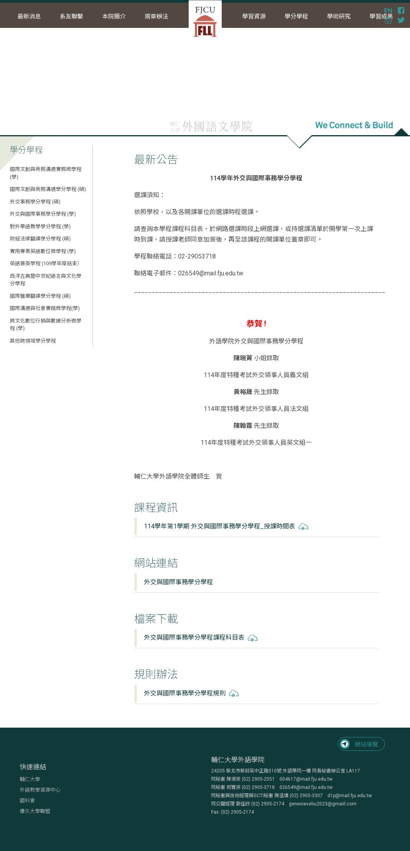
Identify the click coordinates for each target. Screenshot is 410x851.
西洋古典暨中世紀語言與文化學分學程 (45, 280)
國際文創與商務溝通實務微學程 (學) (45, 173)
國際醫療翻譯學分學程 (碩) (40, 296)
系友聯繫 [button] (71, 16)
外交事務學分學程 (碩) (35, 202)
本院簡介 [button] (114, 16)
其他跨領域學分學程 (33, 341)
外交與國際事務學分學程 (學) (43, 214)
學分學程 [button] (296, 16)
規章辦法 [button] (156, 16)
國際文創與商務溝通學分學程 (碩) (48, 189)
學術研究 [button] (339, 16)
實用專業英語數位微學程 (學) (43, 251)
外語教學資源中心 (40, 790)
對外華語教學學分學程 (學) (40, 226)
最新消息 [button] (29, 16)
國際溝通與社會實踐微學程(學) (45, 308)
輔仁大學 (30, 779)
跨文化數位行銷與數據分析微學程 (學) (45, 325)
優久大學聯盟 (35, 811)
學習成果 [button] (381, 16)
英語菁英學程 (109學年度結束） (46, 263)
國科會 (27, 800)
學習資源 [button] (254, 16)
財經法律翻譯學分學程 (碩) (40, 239)
